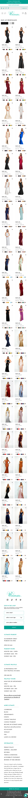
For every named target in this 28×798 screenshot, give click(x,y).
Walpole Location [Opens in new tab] (18, 2)
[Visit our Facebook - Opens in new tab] (6, 8)
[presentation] (7, 34)
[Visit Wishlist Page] (23, 13)
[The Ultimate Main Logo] (14, 13)
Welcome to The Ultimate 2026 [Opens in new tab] (14, 1)
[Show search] (5, 13)
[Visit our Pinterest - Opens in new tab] (8, 8)
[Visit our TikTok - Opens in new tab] (4, 8)
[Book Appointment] (14, 5)
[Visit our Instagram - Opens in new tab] (1, 8)
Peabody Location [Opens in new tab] (10, 2)
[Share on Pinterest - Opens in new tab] (12, 27)
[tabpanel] (4, 49)
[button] (24, 8)
